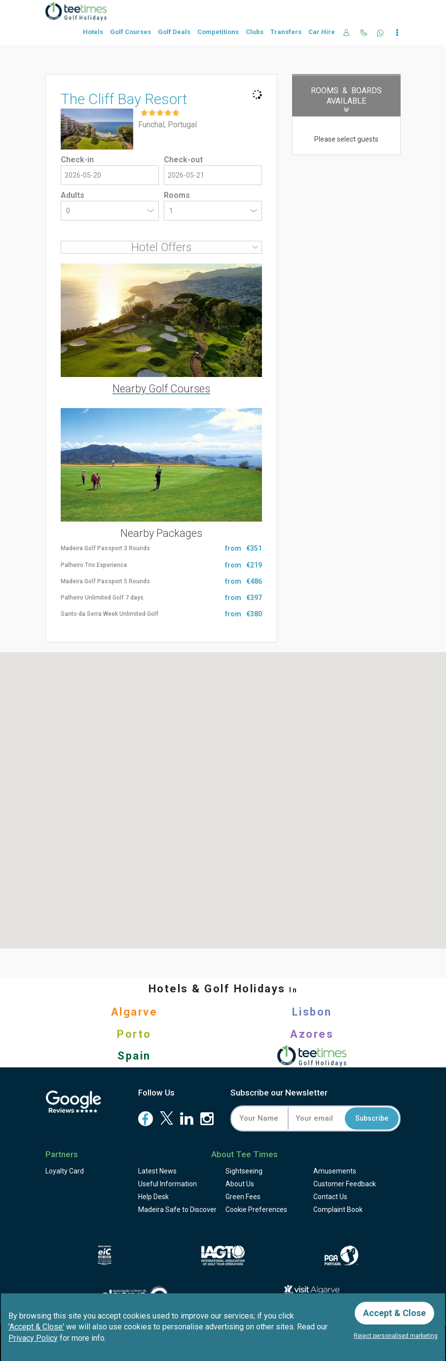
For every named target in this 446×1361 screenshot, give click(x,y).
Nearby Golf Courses (161, 388)
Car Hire (321, 32)
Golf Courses (130, 32)
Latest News (157, 1171)
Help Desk (153, 1197)
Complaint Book (338, 1209)
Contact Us (330, 1197)
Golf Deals (174, 32)
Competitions (218, 32)
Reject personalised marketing (396, 1335)
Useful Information (167, 1184)
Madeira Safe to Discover (177, 1209)
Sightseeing (243, 1171)
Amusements (334, 1171)
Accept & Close (394, 1313)
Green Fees (242, 1197)
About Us (239, 1184)
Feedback (344, 1184)
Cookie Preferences (256, 1209)
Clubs (254, 32)
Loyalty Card (64, 1171)
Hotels (93, 32)
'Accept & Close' (36, 1326)
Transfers (285, 32)
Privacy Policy (33, 1338)
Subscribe (371, 1118)
